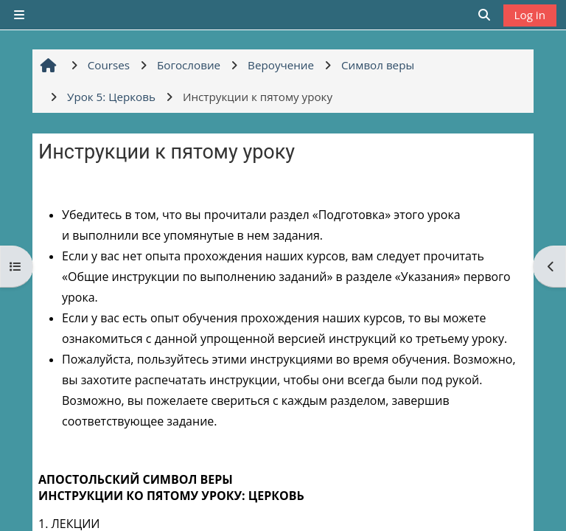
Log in (529, 14)
